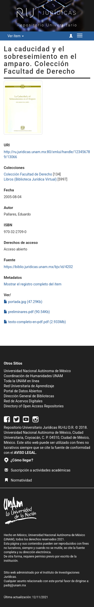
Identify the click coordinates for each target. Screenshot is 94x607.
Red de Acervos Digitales (23, 401)
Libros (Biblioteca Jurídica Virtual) (30, 179)
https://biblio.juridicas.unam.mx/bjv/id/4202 (38, 267)
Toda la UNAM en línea (21, 381)
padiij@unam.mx (15, 585)
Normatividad (18, 480)
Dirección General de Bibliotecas (29, 396)
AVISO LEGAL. (25, 453)
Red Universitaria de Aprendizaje (29, 386)
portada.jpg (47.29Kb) (23, 302)
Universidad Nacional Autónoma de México (37, 371)
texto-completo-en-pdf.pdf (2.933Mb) (35, 322)
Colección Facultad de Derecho (28, 174)
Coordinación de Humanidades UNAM (33, 376)
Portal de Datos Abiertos (23, 391)
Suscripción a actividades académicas (37, 470)
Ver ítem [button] (16, 36)
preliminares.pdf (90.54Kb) (27, 312)
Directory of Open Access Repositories (34, 406)
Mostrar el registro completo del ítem (32, 284)
